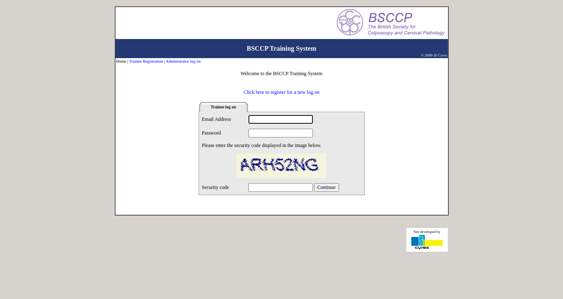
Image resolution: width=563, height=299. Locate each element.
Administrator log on (183, 61)
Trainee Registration (146, 61)
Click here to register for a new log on (281, 92)
